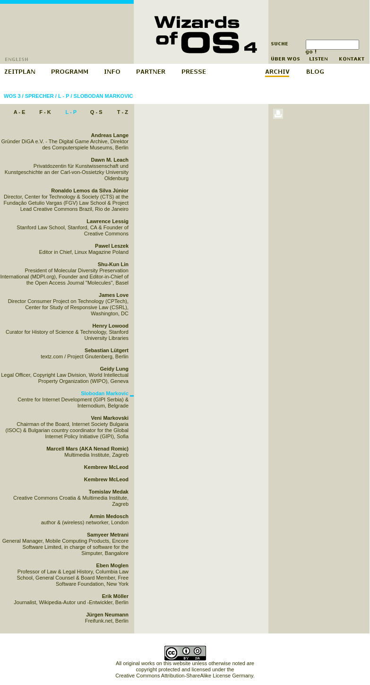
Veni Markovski (110, 418)
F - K (45, 112)
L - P (63, 96)
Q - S (96, 112)
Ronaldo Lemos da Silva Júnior (90, 190)
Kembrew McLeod (106, 467)
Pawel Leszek (112, 246)
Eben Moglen (112, 565)
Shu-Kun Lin (113, 264)
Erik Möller (115, 596)
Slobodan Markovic (103, 96)
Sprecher (39, 96)
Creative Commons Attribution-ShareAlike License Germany (184, 675)
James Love (114, 295)
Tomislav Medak (109, 491)
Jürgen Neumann (107, 614)
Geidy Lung (114, 369)
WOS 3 (12, 96)
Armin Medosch (109, 516)
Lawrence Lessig (107, 221)
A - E (20, 112)
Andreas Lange (110, 135)
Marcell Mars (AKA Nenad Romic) (87, 448)
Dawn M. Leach (110, 160)
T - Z (122, 112)
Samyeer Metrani (108, 535)
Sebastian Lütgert (107, 350)
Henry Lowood (111, 326)
